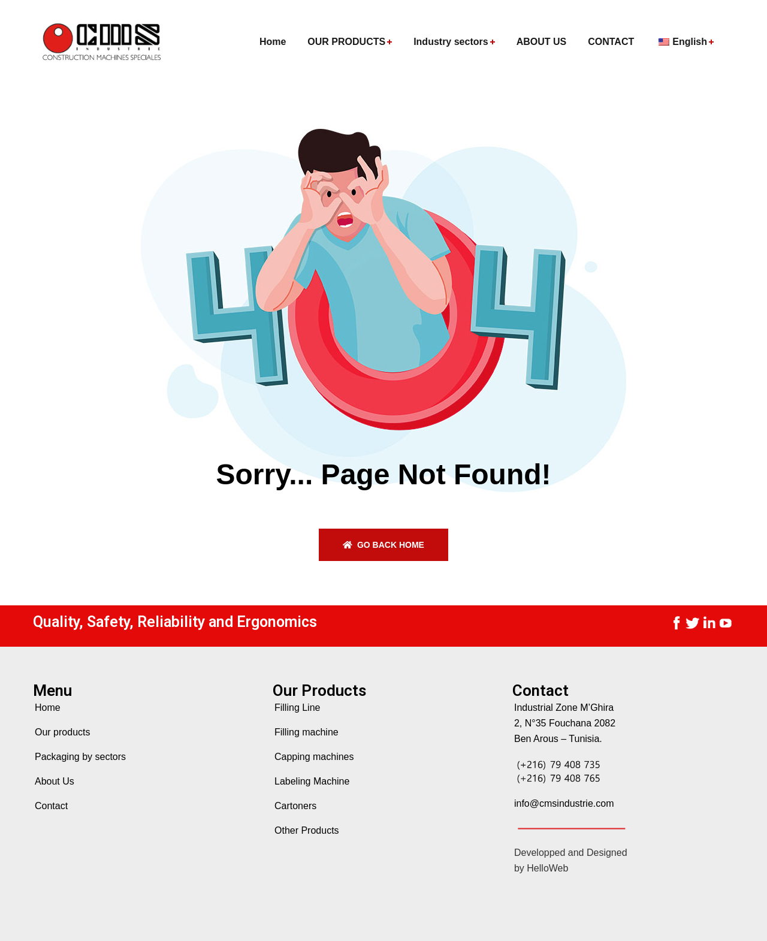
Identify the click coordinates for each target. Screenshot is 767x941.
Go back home (383, 545)
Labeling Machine (311, 781)
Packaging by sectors (80, 757)
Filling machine (306, 732)
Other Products (306, 830)
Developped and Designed (570, 852)
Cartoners (295, 806)
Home (48, 707)
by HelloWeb (541, 868)
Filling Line (297, 707)
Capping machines (314, 757)
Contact (51, 806)
